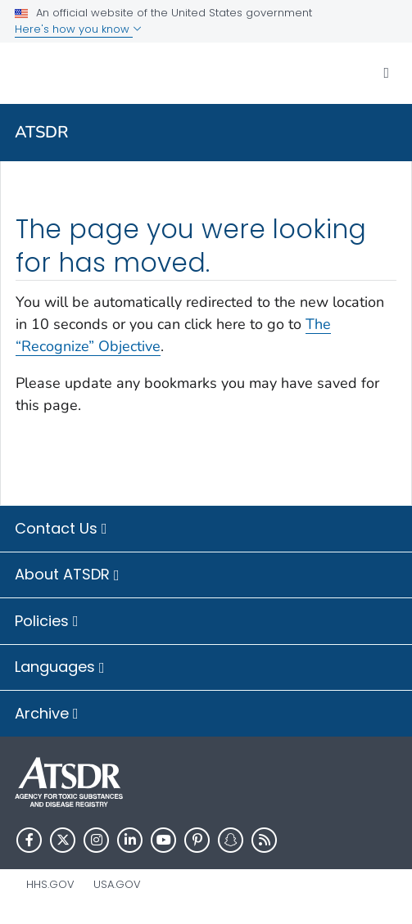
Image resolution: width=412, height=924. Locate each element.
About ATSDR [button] (67, 575)
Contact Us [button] (61, 529)
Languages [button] (60, 667)
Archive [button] (47, 714)
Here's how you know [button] (78, 29)
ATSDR (42, 132)
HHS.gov (50, 884)
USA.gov (117, 884)
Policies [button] (47, 622)
